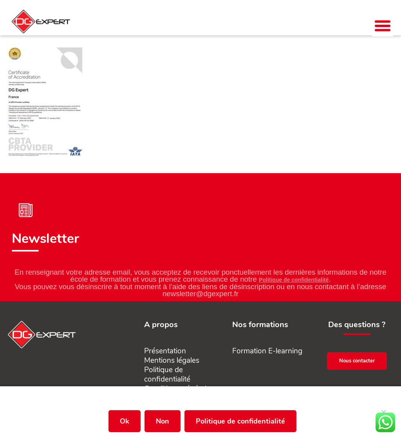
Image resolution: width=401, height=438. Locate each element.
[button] (382, 25)
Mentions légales (171, 360)
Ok (124, 421)
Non (162, 421)
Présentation (165, 351)
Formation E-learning (267, 351)
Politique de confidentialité (294, 280)
